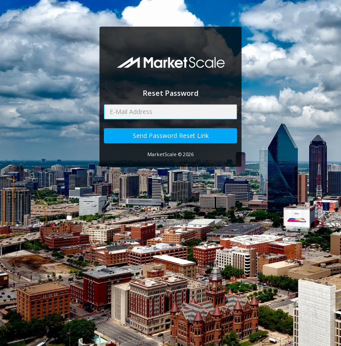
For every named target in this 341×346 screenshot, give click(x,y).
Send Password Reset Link (171, 135)
